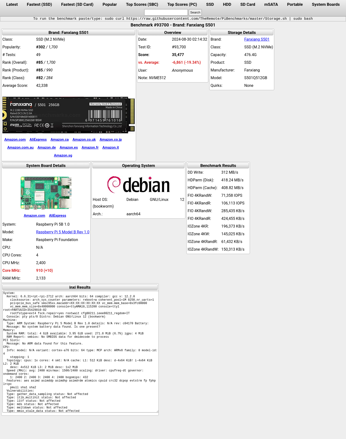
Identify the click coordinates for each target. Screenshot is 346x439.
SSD (210, 4)
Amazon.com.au (20, 147)
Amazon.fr (90, 147)
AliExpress (38, 139)
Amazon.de (47, 147)
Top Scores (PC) (182, 4)
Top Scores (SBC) (142, 4)
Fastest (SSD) (39, 4)
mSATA (271, 4)
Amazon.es (69, 147)
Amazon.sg (63, 155)
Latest (12, 4)
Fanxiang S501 (256, 39)
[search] (166, 12)
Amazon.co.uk (84, 139)
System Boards (326, 4)
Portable (295, 4)
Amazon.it (110, 147)
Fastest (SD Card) (77, 4)
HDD (227, 4)
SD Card (247, 4)
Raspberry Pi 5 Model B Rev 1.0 (62, 232)
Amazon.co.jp (111, 139)
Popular (110, 4)
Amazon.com (15, 139)
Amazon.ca (60, 139)
